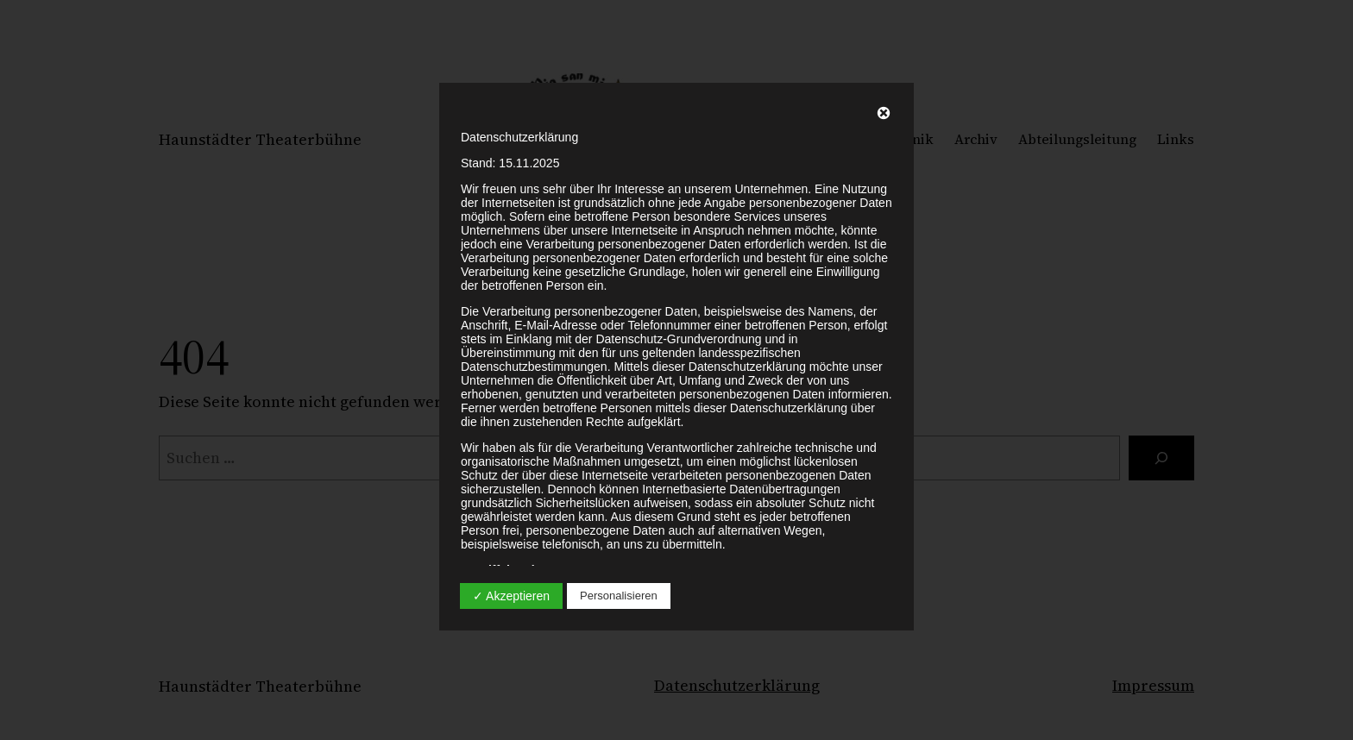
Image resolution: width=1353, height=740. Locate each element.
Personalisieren (619, 595)
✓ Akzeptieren (511, 596)
